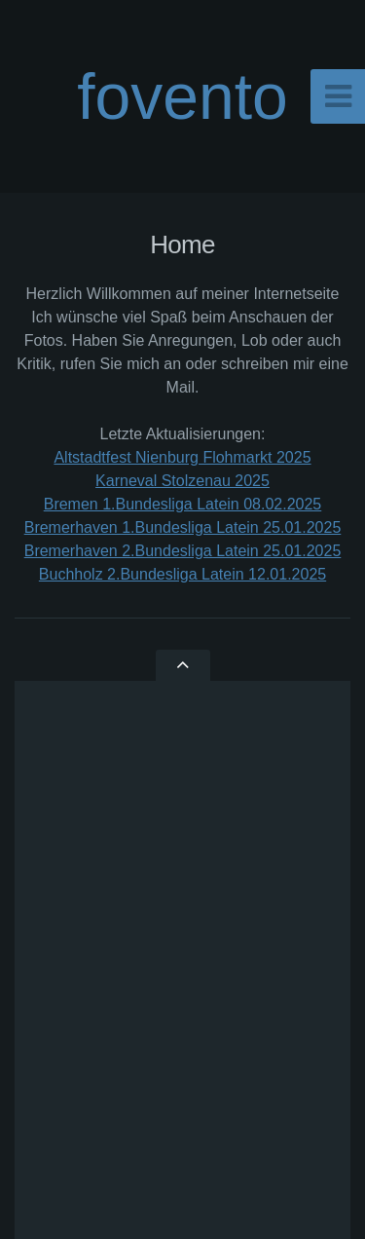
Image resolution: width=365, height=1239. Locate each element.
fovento (182, 96)
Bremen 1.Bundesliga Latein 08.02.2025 (183, 504)
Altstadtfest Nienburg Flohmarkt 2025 (182, 457)
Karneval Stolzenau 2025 (182, 480)
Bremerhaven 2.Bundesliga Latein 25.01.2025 (183, 551)
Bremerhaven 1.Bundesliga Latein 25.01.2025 (183, 527)
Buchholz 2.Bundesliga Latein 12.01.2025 (182, 574)
